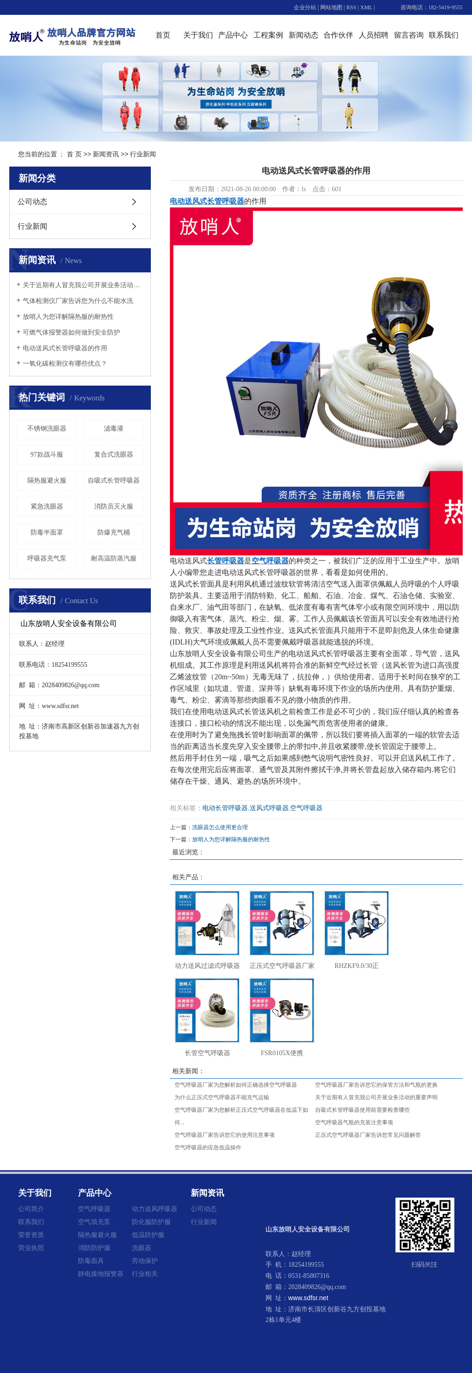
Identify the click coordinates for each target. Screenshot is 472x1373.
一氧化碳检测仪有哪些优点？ (65, 363)
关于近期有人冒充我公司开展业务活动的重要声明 (83, 285)
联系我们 (444, 35)
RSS (351, 7)
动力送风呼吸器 (154, 1208)
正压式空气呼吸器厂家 (282, 965)
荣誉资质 (31, 1234)
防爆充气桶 (113, 532)
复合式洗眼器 (113, 454)
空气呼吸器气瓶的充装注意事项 (354, 1122)
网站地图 (331, 7)
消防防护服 (94, 1247)
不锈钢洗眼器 (46, 428)
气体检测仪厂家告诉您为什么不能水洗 (78, 300)
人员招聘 (373, 35)
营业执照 (31, 1247)
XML (366, 7)
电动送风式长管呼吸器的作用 (65, 348)
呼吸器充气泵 (46, 558)
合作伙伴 (338, 35)
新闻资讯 (106, 154)
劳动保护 (145, 1260)
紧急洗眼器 (47, 506)
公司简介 (31, 1208)
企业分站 (305, 7)
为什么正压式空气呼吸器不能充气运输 (222, 1097)
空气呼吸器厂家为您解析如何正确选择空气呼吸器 (236, 1085)
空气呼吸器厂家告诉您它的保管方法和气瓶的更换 (376, 1085)
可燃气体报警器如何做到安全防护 (71, 332)
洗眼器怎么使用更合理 (220, 827)
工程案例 (268, 35)
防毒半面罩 (47, 532)
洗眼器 (141, 1247)
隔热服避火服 (46, 480)
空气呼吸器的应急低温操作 (208, 1147)
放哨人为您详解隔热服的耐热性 (68, 316)
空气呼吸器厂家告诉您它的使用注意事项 (225, 1135)
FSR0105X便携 (282, 1053)
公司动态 (32, 202)
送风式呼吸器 (269, 808)
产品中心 (233, 35)
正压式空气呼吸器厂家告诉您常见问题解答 (368, 1135)
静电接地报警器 (100, 1273)
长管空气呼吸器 (207, 1053)
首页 (162, 35)
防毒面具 (91, 1260)
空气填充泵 (94, 1221)
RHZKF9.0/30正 (357, 965)
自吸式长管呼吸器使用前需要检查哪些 (362, 1110)
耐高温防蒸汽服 (113, 558)
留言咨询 (409, 35)
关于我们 (198, 35)
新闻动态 (303, 35)
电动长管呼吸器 (225, 808)
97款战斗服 (47, 454)
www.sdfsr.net (308, 1298)
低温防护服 (148, 1234)
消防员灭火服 (113, 506)
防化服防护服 (151, 1221)
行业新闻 (143, 154)
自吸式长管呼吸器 (114, 480)
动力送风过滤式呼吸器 (207, 965)
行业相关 (145, 1273)
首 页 (74, 154)
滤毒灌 (113, 428)
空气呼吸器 (306, 808)
